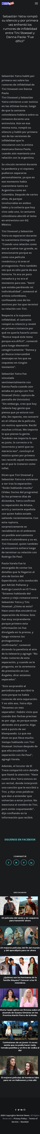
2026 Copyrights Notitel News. (15, 1115)
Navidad (24, 1122)
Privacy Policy (20, 1118)
